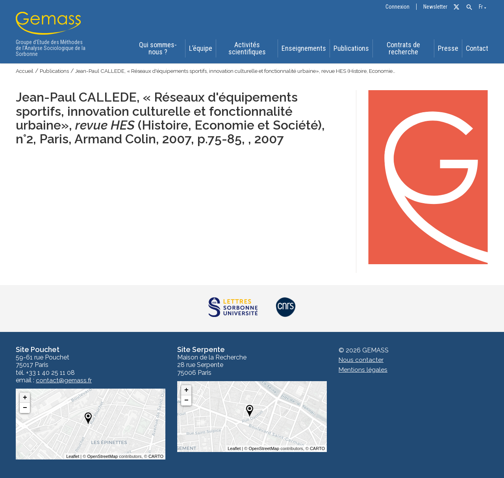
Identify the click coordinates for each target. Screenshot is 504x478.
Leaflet (72, 456)
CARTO (155, 456)
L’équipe (201, 49)
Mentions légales (363, 369)
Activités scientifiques (248, 48)
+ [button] (25, 397)
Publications (351, 49)
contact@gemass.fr (64, 380)
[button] (469, 7)
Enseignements (304, 49)
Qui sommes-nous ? (157, 48)
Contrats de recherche (403, 48)
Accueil (25, 71)
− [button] (25, 408)
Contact (478, 49)
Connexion (397, 7)
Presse (448, 49)
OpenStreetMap (102, 456)
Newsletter (435, 7)
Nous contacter (361, 360)
